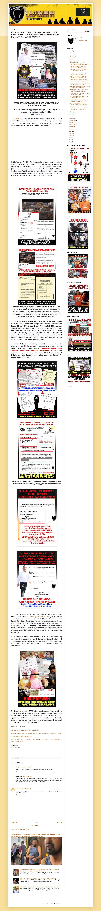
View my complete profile (81, 40)
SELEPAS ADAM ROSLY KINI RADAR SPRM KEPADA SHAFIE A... (79, 97)
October (72, 122)
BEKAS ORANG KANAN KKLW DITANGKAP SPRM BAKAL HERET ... (80, 63)
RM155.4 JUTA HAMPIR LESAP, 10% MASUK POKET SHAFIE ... (79, 73)
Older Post (59, 822)
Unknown (18, 788)
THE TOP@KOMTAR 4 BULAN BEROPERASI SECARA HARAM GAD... (78, 105)
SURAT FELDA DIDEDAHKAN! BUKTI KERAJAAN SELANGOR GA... (79, 100)
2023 (70, 137)
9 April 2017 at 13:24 (26, 788)
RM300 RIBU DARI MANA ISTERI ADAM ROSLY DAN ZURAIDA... (80, 94)
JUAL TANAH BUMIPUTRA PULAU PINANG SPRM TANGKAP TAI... (78, 77)
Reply (17, 771)
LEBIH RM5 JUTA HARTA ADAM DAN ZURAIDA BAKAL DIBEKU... (79, 80)
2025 (70, 141)
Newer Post (14, 822)
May (71, 112)
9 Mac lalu (18, 119)
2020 (70, 131)
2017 (70, 53)
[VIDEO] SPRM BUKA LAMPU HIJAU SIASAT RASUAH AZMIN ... (79, 70)
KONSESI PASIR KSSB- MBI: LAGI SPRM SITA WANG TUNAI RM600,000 (38, 878)
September (73, 120)
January (72, 55)
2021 (70, 133)
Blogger (57, 903)
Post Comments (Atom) (23, 829)
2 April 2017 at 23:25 (27, 767)
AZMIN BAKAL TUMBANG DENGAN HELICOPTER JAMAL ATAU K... (79, 108)
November (73, 124)
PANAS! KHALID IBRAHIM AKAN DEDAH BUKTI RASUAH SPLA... (78, 67)
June (71, 114)
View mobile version (36, 825)
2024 (70, 139)
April (71, 61)
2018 (70, 129)
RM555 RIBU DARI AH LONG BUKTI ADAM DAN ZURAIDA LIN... (79, 90)
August (72, 118)
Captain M (79, 37)
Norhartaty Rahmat (36, 617)
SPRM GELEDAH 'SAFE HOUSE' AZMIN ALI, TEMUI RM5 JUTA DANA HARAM (39, 887)
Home (36, 822)
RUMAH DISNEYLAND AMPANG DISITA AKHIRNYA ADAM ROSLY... (80, 87)
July (71, 116)
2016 (70, 51)
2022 (70, 135)
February (72, 57)
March (72, 59)
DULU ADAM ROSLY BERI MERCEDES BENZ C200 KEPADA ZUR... (79, 84)
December (73, 126)
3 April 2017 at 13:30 (27, 776)
